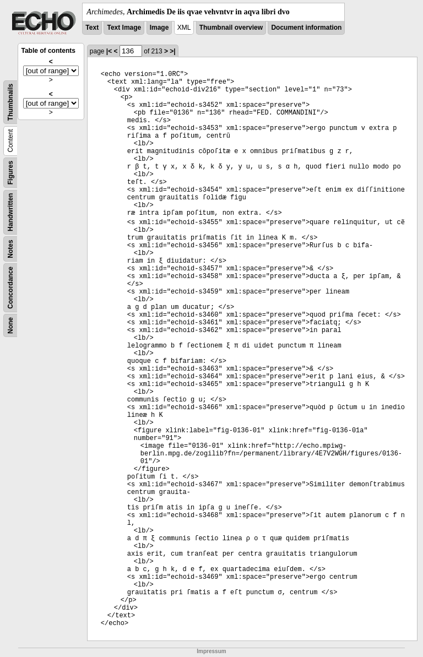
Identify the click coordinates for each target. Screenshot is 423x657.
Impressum (211, 651)
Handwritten (10, 212)
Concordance (10, 288)
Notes (10, 249)
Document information (306, 27)
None (10, 325)
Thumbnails (10, 102)
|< (109, 51)
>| (172, 51)
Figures (10, 172)
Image (159, 27)
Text (92, 27)
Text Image (124, 27)
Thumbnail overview (231, 27)
